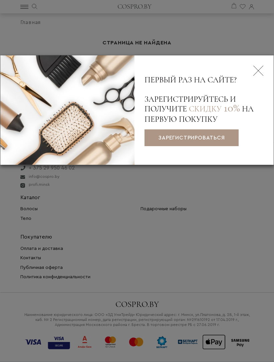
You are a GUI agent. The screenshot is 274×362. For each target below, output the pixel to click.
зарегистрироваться (191, 137)
